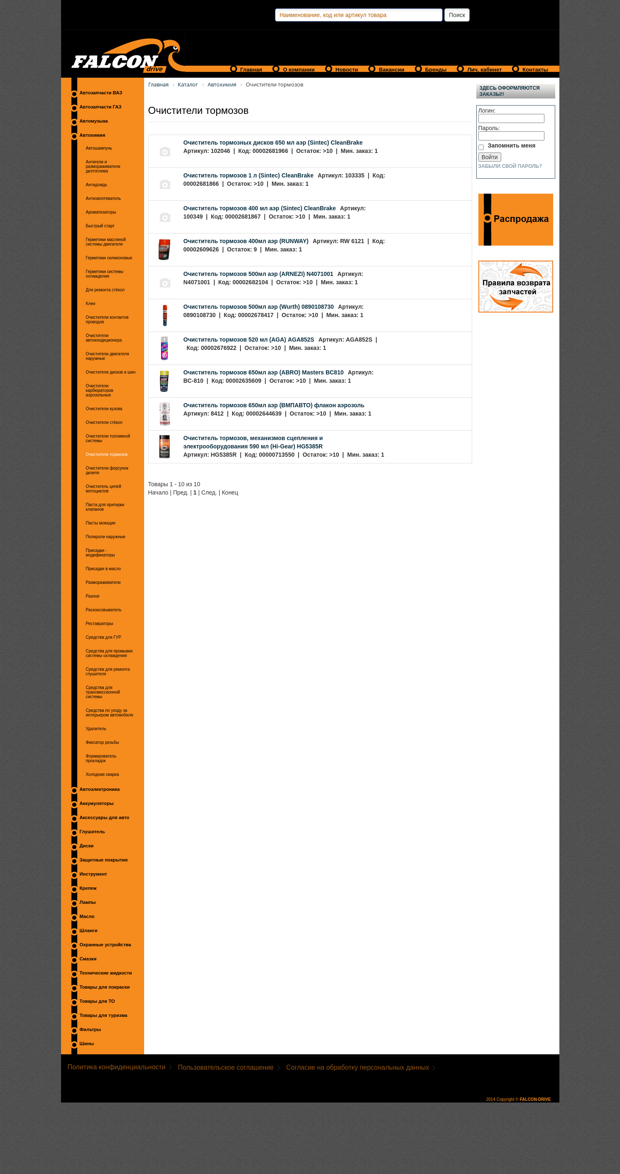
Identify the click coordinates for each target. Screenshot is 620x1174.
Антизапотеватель (103, 198)
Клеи (91, 303)
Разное (93, 596)
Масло (87, 916)
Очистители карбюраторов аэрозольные (99, 390)
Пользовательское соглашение (226, 1067)
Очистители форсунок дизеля (107, 470)
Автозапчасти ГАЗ (101, 106)
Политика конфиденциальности (117, 1067)
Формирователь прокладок (101, 758)
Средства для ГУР (103, 637)
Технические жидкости (106, 972)
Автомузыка (94, 120)
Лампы (88, 902)
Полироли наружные (106, 536)
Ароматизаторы (101, 212)
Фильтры (90, 1029)
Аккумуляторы (97, 803)
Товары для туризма (103, 1015)
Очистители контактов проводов (107, 319)
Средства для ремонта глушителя (108, 671)
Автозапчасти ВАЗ (101, 92)
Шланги (89, 930)
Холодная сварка (102, 774)
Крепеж (88, 888)
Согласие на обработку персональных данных (357, 1067)
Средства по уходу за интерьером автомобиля (109, 712)
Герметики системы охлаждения (105, 273)
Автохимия (92, 135)
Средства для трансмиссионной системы (103, 692)
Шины (87, 1043)
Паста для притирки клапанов (105, 507)
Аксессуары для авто (105, 817)
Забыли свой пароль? (510, 166)
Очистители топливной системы (108, 438)
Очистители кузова (104, 408)
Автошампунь (99, 148)
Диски (87, 845)
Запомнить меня (512, 145)
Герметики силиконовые (109, 258)
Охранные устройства (105, 944)
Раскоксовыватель (104, 610)
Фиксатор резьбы (102, 742)
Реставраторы (99, 623)
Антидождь (96, 184)
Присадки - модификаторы (100, 552)
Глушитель (92, 831)
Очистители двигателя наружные (107, 356)
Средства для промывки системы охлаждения (109, 653)
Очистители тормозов (107, 454)
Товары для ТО (97, 1001)
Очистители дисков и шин (111, 372)
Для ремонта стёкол (105, 290)
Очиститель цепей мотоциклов (103, 488)
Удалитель (96, 728)
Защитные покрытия (104, 859)
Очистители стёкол (104, 422)
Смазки (88, 958)
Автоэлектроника (100, 789)
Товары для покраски (105, 986)
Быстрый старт (100, 226)
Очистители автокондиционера (104, 337)
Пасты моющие (101, 523)
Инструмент (93, 873)
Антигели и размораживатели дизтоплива (103, 166)
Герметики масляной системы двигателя (106, 241)
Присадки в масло (103, 568)
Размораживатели (103, 582)
